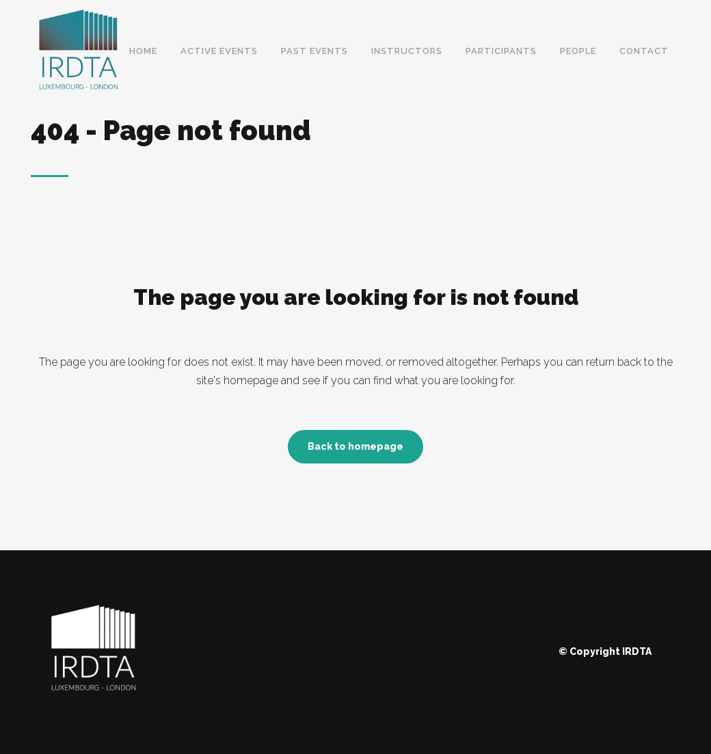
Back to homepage (355, 446)
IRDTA (637, 651)
